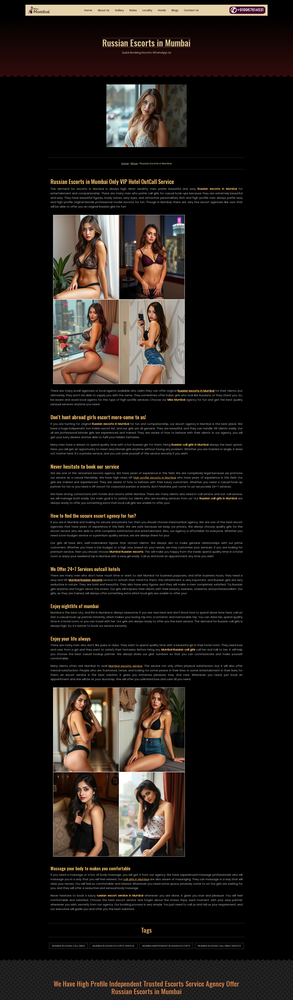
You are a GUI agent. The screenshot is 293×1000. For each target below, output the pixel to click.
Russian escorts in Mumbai (198, 285)
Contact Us (191, 10)
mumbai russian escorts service (139, 738)
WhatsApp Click (240, 958)
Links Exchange (168, 966)
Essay (162, 942)
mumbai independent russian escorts (206, 738)
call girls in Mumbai (144, 671)
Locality (148, 10)
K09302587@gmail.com (237, 966)
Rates (133, 10)
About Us (104, 10)
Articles (112, 950)
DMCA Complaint (170, 950)
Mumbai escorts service (126, 567)
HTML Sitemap (117, 958)
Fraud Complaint (170, 958)
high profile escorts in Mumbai (171, 373)
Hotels (162, 10)
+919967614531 (233, 950)
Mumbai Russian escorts (92, 480)
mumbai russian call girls (79, 738)
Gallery (119, 10)
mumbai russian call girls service (146, 746)
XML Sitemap (116, 966)
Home (88, 10)
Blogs (175, 10)
